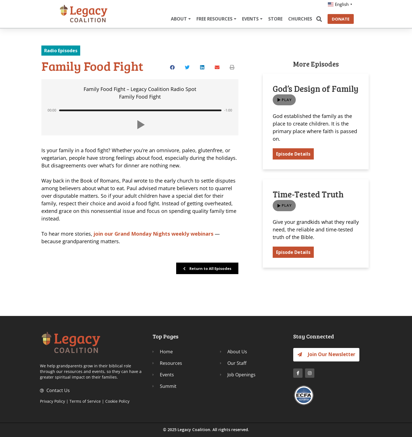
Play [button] (287, 100)
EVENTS (252, 19)
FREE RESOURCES (216, 19)
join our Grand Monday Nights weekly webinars (153, 233)
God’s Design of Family (316, 88)
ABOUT (181, 19)
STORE (275, 19)
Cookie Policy (117, 401)
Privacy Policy (52, 401)
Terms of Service (85, 401)
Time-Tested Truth (308, 194)
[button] (173, 67)
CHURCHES (300, 19)
